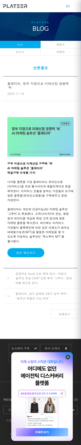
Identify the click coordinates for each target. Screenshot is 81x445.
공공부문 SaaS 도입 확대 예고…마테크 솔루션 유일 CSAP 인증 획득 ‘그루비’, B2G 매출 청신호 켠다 (44, 278)
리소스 (20, 52)
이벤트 (60, 52)
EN (68, 6)
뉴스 (20, 44)
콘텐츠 (60, 44)
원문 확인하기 (25, 253)
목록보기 (64, 314)
